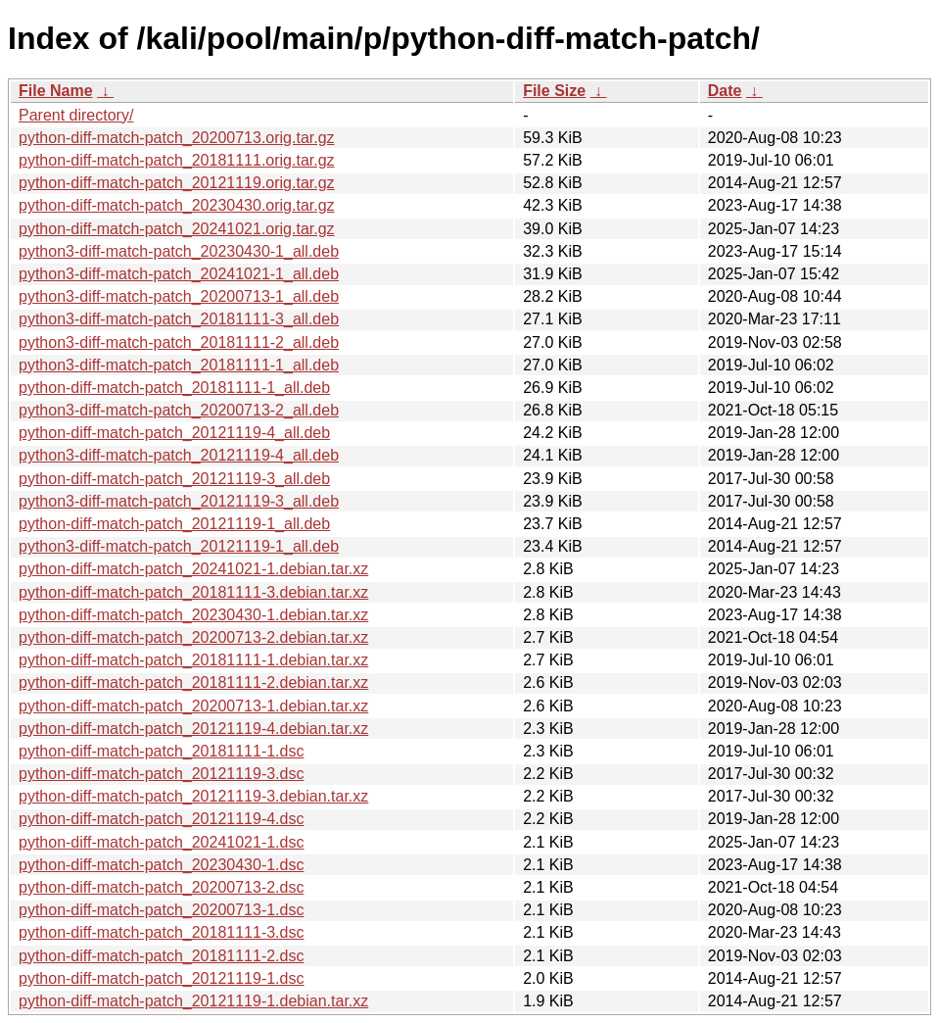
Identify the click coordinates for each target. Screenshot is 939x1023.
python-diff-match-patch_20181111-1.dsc (161, 751)
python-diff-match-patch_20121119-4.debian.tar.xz (193, 728)
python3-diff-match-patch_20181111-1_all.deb (179, 365)
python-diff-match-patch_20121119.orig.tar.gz (177, 182)
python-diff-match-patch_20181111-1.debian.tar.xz (193, 660)
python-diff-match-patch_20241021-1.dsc (161, 842)
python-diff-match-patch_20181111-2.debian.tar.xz (193, 682)
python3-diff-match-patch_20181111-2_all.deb (179, 342)
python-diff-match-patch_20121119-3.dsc (161, 773)
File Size (554, 90)
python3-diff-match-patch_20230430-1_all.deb (179, 251)
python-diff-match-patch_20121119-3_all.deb (174, 478)
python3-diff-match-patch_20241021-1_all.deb (179, 274)
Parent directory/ (76, 115)
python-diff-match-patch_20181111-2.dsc (161, 956)
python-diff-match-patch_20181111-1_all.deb (174, 387)
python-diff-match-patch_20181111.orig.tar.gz (177, 160)
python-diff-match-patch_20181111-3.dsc (161, 932)
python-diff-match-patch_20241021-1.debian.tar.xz (193, 568)
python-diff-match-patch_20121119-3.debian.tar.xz (193, 796)
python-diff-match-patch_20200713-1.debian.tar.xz (193, 706)
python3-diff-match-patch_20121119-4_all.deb (179, 455)
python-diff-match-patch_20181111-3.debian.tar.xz (193, 592)
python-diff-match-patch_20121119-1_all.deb (174, 523)
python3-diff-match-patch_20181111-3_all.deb (179, 319)
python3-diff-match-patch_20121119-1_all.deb (179, 546)
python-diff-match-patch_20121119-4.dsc (161, 818)
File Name (56, 90)
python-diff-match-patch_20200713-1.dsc (161, 909)
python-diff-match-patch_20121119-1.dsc (161, 978)
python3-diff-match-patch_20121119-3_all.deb (179, 501)
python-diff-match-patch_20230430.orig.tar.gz (177, 205)
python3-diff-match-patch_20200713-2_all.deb (179, 410)
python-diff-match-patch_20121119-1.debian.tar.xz (193, 1001)
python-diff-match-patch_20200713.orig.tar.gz (177, 137)
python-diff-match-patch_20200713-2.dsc (161, 887)
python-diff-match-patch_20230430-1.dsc (161, 864)
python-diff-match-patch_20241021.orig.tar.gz (177, 228)
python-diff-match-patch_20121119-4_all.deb (174, 432)
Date (725, 90)
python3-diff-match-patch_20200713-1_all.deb (179, 296)
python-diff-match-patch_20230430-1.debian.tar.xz (193, 615)
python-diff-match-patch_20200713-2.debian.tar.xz (193, 637)
